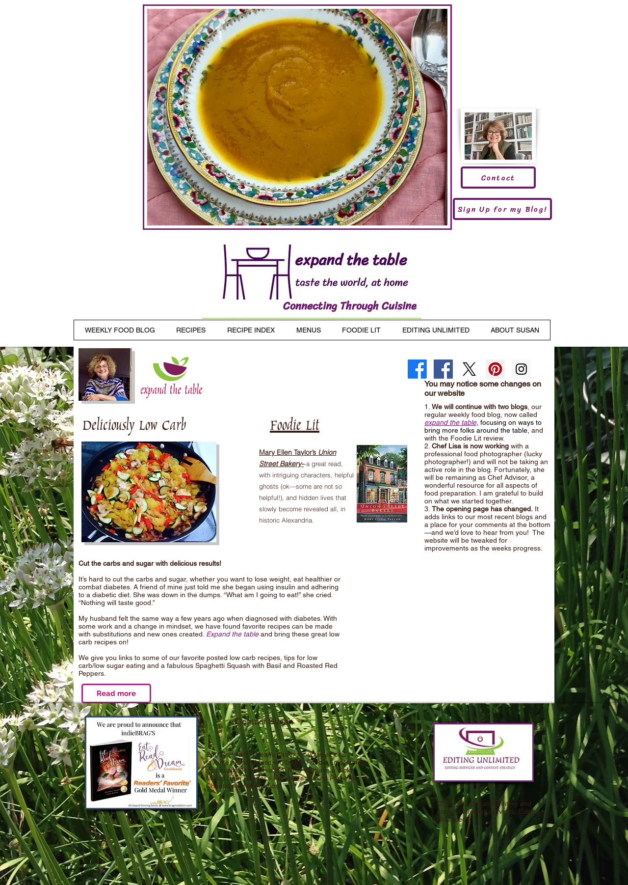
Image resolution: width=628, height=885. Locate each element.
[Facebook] (417, 369)
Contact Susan (264, 721)
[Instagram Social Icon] (521, 369)
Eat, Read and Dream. (240, 754)
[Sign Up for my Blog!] (502, 209)
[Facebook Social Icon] (443, 369)
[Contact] (498, 177)
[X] (469, 369)
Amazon (271, 770)
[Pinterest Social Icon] (495, 369)
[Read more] (116, 693)
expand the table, (451, 422)
